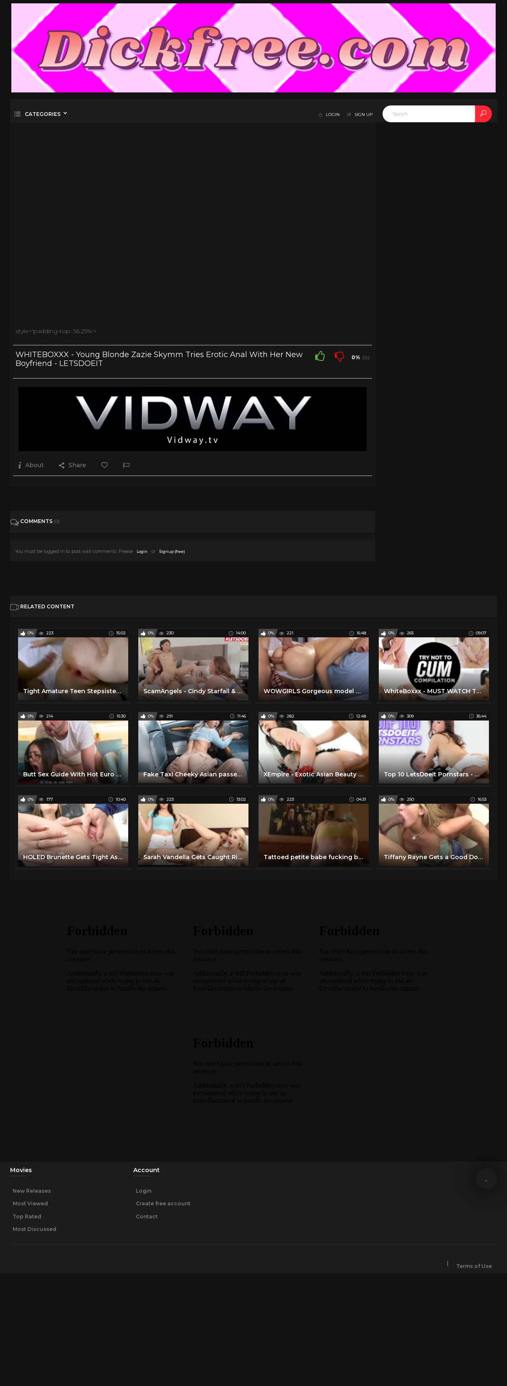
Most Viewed (30, 1203)
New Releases (32, 1191)
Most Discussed (34, 1229)
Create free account (163, 1203)
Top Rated (27, 1216)
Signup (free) (172, 551)
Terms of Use (474, 1266)
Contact (147, 1216)
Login (142, 551)
